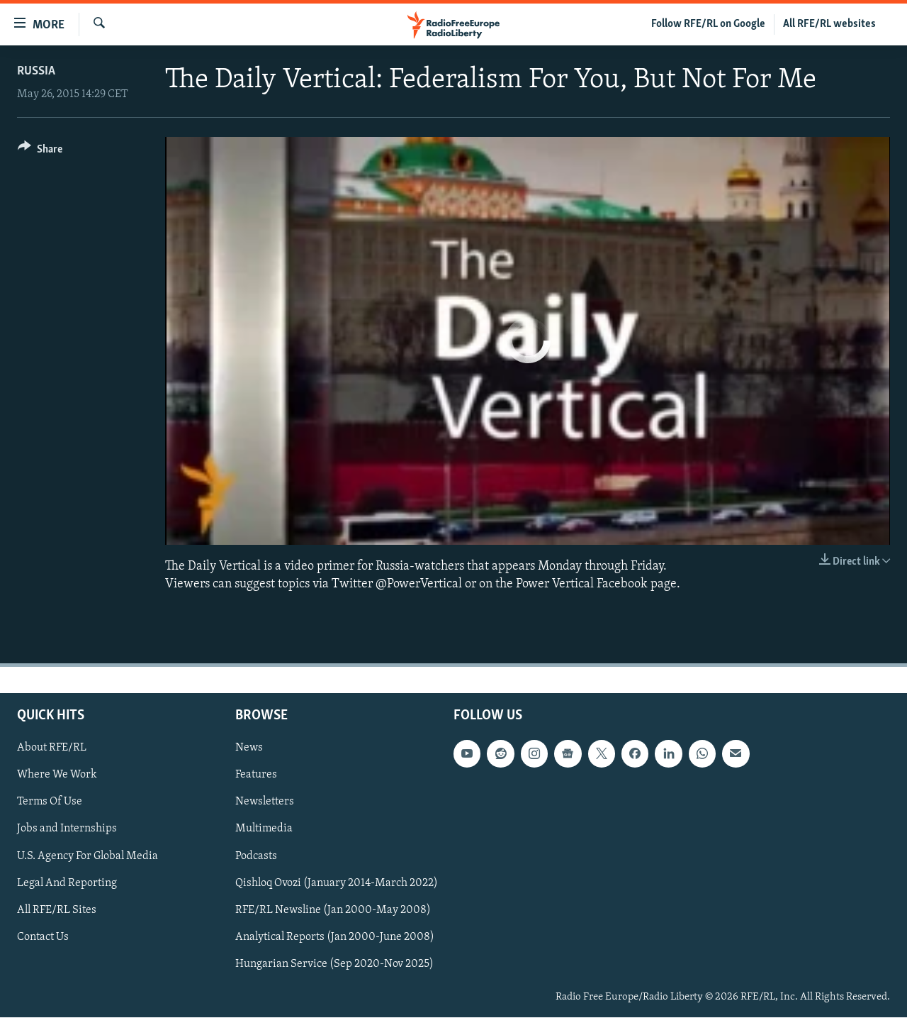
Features (256, 775)
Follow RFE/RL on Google (708, 24)
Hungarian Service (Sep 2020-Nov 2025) (334, 964)
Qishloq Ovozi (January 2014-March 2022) (336, 883)
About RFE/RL (51, 748)
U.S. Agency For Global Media (87, 856)
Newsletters (264, 802)
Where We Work (57, 775)
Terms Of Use (49, 802)
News (249, 748)
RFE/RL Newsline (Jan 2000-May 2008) (333, 910)
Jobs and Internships (67, 829)
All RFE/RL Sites (56, 910)
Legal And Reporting (67, 883)
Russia (36, 71)
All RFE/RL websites (829, 24)
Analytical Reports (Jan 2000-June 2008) (334, 937)
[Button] (40, 151)
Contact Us (43, 937)
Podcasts (256, 856)
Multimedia (264, 829)
